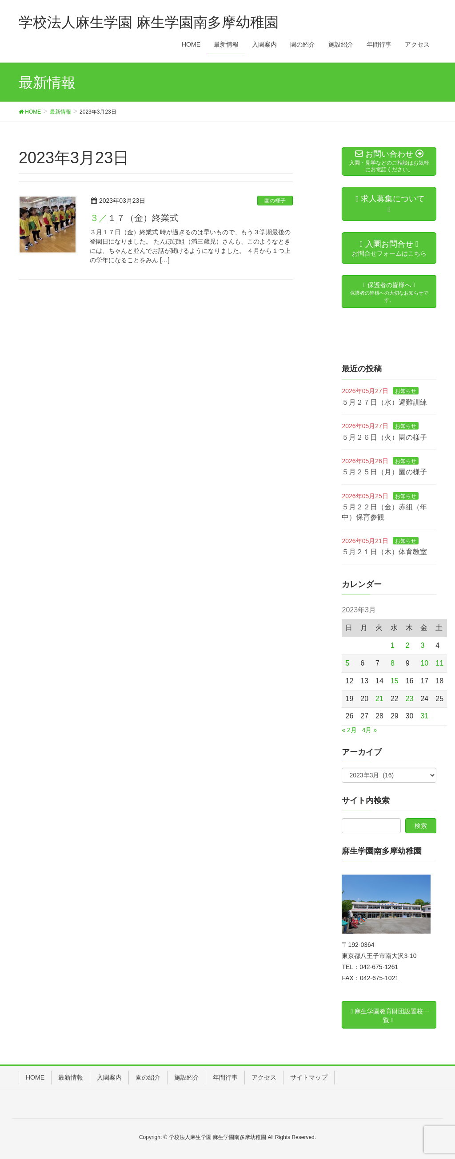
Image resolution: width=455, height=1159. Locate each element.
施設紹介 (186, 1077)
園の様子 (275, 200)
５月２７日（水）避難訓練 (384, 402)
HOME (35, 1077)
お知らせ (405, 391)
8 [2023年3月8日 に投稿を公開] (393, 663)
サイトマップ (308, 1077)
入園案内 (109, 1077)
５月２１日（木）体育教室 (384, 552)
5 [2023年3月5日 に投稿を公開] (347, 663)
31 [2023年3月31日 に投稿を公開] (424, 716)
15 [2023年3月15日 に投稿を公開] (395, 681)
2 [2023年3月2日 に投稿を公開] (408, 645)
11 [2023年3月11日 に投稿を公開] (439, 663)
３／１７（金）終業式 (134, 218)
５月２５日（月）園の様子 (384, 472)
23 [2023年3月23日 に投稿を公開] (410, 698)
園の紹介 (148, 1077)
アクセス (263, 1077)
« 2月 (349, 729)
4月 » (369, 729)
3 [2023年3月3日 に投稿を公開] (422, 645)
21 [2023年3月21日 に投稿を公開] (379, 698)
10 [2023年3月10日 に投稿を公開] (424, 663)
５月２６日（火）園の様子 (384, 437)
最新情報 (70, 1077)
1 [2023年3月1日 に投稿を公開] (393, 645)
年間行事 (225, 1077)
